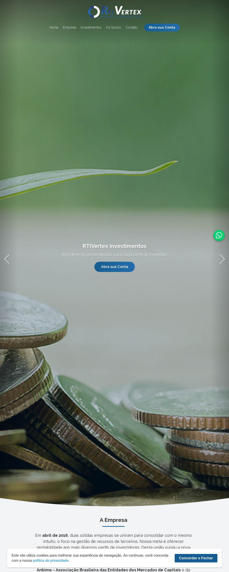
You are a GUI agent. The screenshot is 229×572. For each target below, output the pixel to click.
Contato (131, 27)
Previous (9, 257)
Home (53, 27)
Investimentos (91, 27)
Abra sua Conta (162, 27)
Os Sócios (113, 27)
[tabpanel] (114, 257)
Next (220, 257)
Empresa (69, 27)
